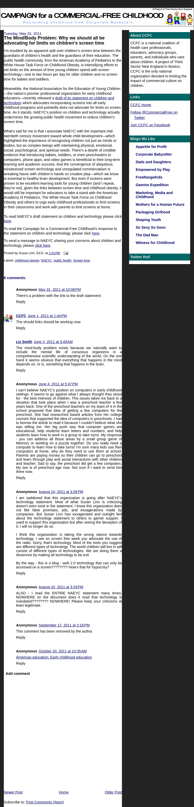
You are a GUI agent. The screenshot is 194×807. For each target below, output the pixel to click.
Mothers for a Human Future (160, 204)
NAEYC (46, 260)
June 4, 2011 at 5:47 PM (58, 384)
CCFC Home (140, 105)
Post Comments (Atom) (45, 802)
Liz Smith (24, 342)
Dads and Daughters (153, 162)
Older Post (113, 792)
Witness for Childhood (155, 243)
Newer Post (13, 792)
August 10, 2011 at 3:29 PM (61, 587)
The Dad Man (147, 235)
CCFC (21, 316)
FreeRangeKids (149, 177)
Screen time (81, 260)
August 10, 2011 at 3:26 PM (61, 492)
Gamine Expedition (152, 185)
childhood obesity (27, 260)
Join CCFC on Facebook (150, 125)
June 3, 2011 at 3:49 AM (53, 342)
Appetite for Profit (151, 147)
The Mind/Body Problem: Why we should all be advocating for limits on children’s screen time (54, 40)
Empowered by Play (153, 170)
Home (63, 792)
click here (42, 245)
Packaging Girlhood (153, 212)
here (7, 221)
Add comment (18, 674)
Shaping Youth (148, 220)
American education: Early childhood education (54, 657)
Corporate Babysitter (154, 154)
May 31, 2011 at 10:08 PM (60, 290)
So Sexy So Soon (151, 227)
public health (62, 260)
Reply (20, 302)
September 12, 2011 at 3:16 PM (64, 625)
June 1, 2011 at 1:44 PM (47, 316)
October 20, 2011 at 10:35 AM (63, 651)
